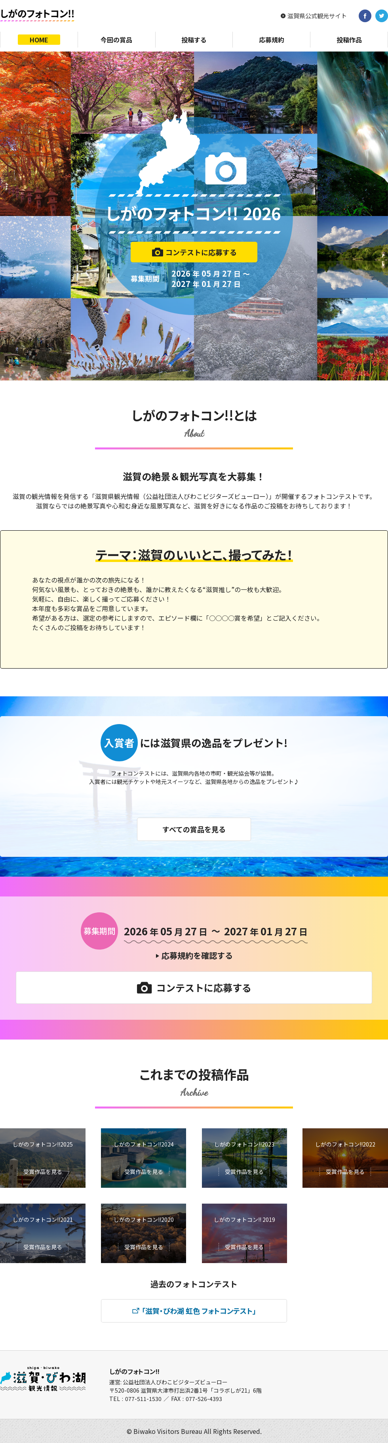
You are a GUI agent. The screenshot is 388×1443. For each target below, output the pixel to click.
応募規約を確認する (197, 955)
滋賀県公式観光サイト (317, 16)
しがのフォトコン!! (134, 1371)
